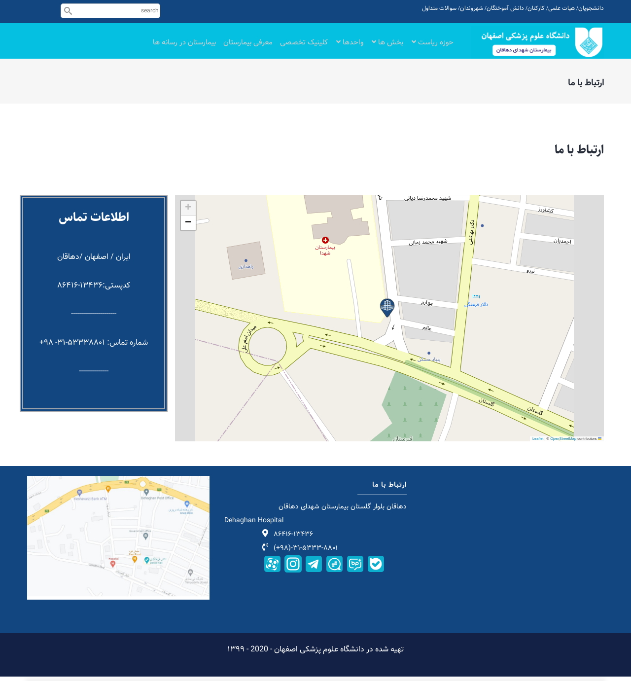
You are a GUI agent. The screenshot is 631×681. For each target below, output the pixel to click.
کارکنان (536, 8)
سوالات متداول (439, 8)
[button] (387, 312)
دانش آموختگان (505, 8)
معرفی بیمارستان (248, 45)
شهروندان (471, 8)
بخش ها (387, 45)
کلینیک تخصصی (304, 45)
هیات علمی (561, 8)
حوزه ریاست (433, 45)
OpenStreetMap (563, 442)
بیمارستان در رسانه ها (184, 45)
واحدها (349, 45)
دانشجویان (591, 8)
